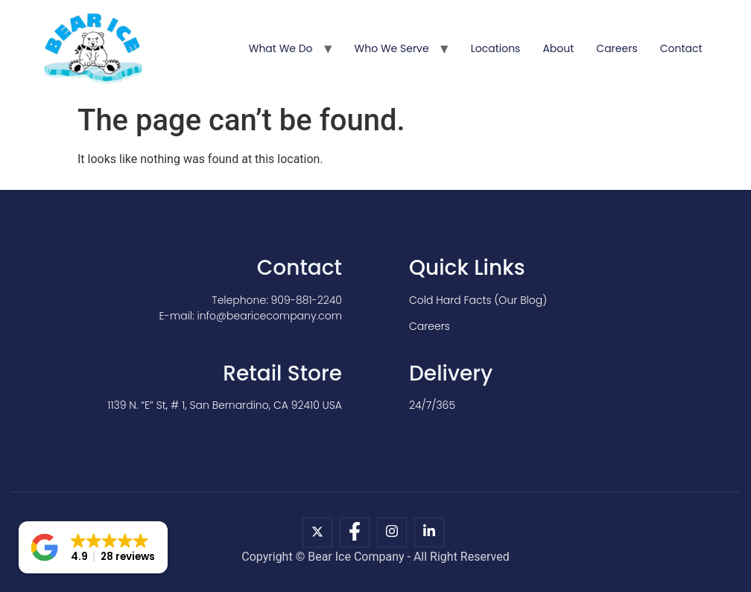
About (558, 48)
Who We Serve (392, 48)
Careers (616, 48)
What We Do (281, 48)
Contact (681, 48)
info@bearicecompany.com (269, 315)
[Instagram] (392, 532)
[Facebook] (355, 532)
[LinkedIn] (429, 532)
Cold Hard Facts (450, 300)
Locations (496, 48)
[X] (317, 532)
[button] (93, 547)
